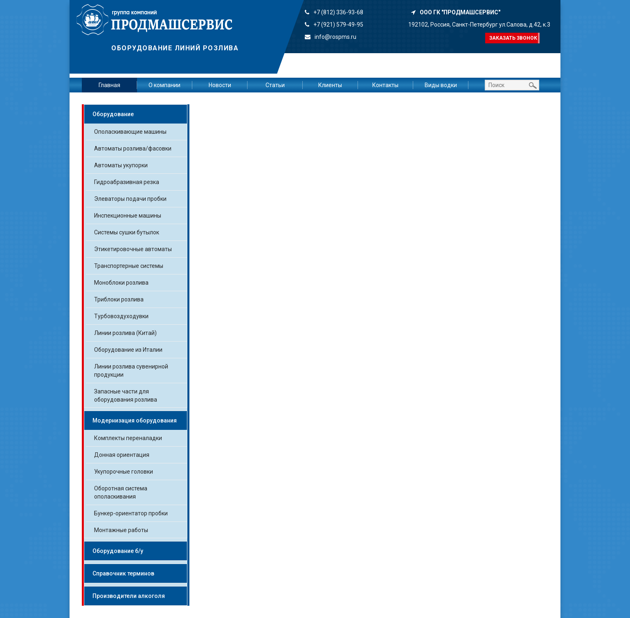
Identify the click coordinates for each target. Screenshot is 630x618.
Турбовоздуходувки (121, 316)
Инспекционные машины (127, 215)
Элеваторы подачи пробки (130, 199)
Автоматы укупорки (121, 165)
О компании (164, 85)
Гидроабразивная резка (126, 182)
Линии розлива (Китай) (125, 333)
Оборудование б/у (117, 551)
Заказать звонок (513, 38)
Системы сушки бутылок (126, 232)
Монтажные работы (121, 530)
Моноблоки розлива (121, 282)
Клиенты (330, 85)
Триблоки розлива (119, 299)
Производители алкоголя (128, 596)
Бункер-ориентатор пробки (131, 513)
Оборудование (113, 114)
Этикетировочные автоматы (133, 249)
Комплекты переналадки (128, 438)
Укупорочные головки (123, 471)
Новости (220, 85)
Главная (109, 85)
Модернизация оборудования (134, 420)
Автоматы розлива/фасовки (132, 148)
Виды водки (441, 85)
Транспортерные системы (128, 266)
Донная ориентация (121, 455)
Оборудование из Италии (128, 349)
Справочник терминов (123, 573)
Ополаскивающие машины (130, 131)
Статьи (275, 85)
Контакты (385, 85)
